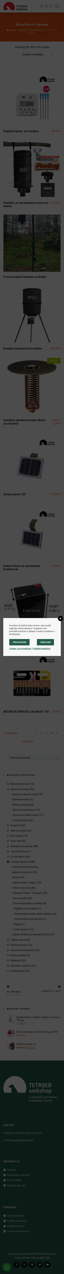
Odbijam (45, 642)
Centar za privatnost (20, 648)
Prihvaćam (19, 642)
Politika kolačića (41, 648)
